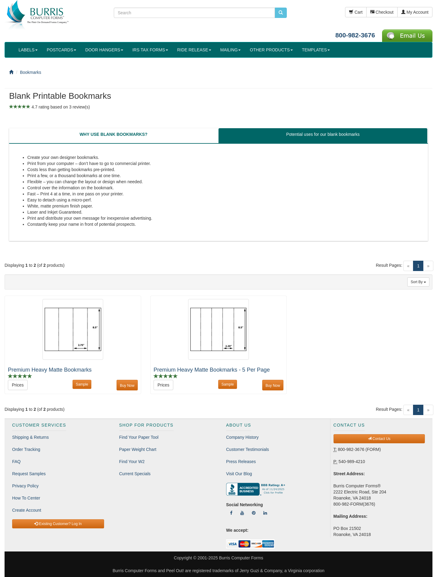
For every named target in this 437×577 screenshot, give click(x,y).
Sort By (418, 282)
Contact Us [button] (379, 439)
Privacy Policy (25, 485)
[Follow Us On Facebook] (231, 513)
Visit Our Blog (239, 473)
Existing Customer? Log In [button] (58, 524)
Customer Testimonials (247, 449)
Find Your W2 (132, 461)
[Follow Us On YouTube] (242, 513)
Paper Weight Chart (138, 449)
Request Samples (29, 473)
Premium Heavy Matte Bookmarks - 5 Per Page (212, 370)
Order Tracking (26, 449)
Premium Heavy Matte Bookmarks (50, 370)
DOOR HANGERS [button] (104, 49)
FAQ (16, 461)
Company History (242, 437)
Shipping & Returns (30, 437)
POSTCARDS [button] (61, 49)
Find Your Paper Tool (139, 437)
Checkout (382, 12)
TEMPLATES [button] (316, 49)
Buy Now (127, 385)
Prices (18, 385)
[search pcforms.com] (281, 13)
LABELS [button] (28, 49)
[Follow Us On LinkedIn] (265, 513)
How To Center (26, 498)
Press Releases (241, 461)
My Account (415, 12)
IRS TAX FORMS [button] (150, 49)
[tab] (113, 135)
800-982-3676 (355, 35)
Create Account (26, 510)
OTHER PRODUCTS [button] (271, 49)
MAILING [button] (230, 49)
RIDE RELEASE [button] (194, 49)
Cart (355, 12)
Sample (82, 384)
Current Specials (135, 473)
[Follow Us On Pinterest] (253, 513)
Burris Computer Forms (241, 557)
